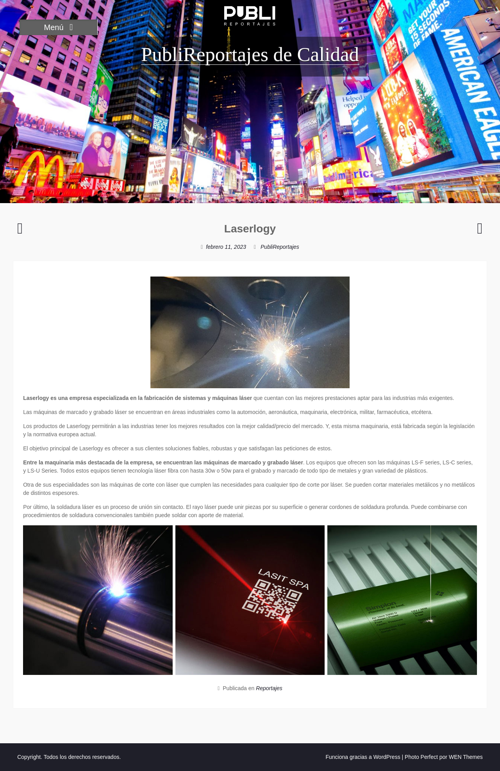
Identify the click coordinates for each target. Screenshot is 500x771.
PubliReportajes (280, 247)
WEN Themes (466, 757)
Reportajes (269, 688)
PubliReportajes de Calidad (250, 54)
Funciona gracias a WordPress (362, 757)
